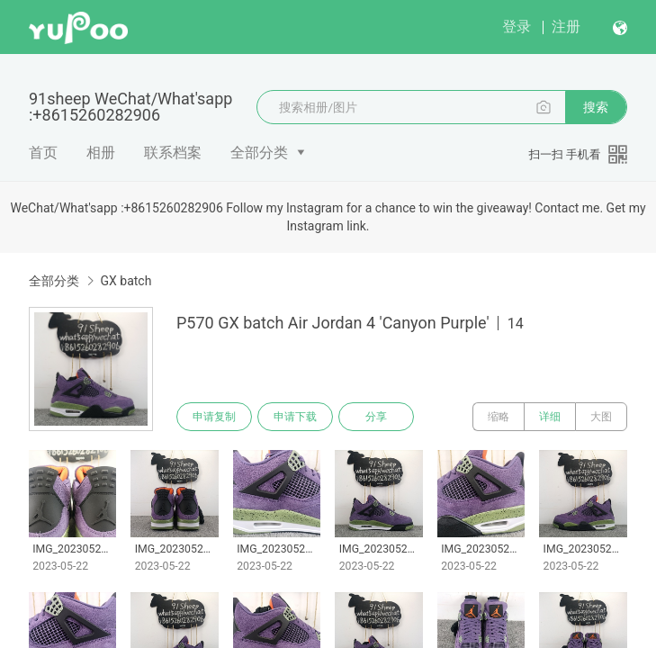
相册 (100, 152)
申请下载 (295, 416)
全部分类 (259, 152)
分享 (376, 416)
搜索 (595, 107)
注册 (566, 26)
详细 (550, 416)
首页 (43, 152)
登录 (516, 26)
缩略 (498, 416)
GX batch (125, 281)
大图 (601, 416)
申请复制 (214, 416)
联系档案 (173, 152)
